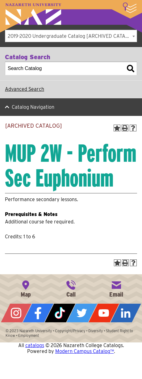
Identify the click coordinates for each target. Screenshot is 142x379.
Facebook (38, 313)
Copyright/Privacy (70, 330)
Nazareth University (33, 14)
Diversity (95, 330)
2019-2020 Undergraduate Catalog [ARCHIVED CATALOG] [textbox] (72, 36)
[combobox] (71, 36)
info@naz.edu (116, 288)
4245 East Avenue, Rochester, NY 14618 (25, 288)
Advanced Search (24, 89)
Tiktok (60, 313)
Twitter (82, 313)
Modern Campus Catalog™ (84, 351)
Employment (28, 335)
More (129, 7)
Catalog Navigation (33, 107)
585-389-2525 (71, 288)
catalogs (34, 345)
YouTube (104, 313)
